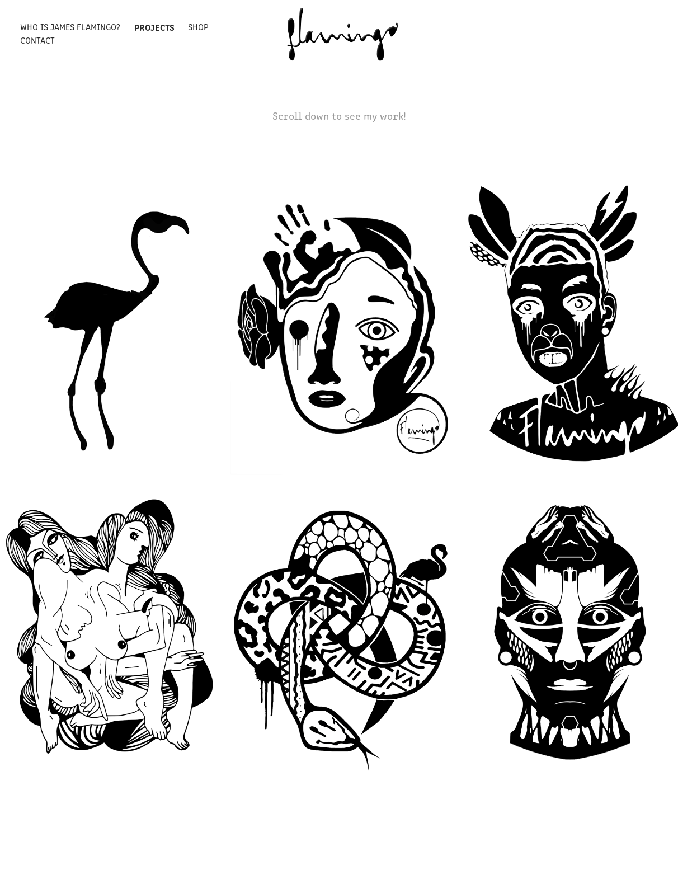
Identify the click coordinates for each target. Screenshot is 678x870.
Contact (37, 40)
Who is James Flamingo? (70, 26)
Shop (198, 26)
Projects (154, 27)
